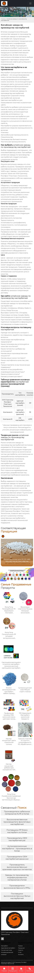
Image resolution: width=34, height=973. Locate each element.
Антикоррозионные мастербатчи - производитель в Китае (17, 848)
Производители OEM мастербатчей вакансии (17, 858)
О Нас (21, 969)
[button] (29, 550)
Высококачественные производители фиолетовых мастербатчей (17, 821)
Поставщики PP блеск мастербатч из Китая (17, 831)
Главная (3, 19)
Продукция (13, 969)
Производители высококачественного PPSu (17, 887)
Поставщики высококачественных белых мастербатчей (17, 896)
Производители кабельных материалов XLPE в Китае (17, 812)
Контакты (29, 969)
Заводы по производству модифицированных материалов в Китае (17, 877)
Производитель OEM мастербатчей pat (17, 839)
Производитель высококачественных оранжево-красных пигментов (17, 867)
